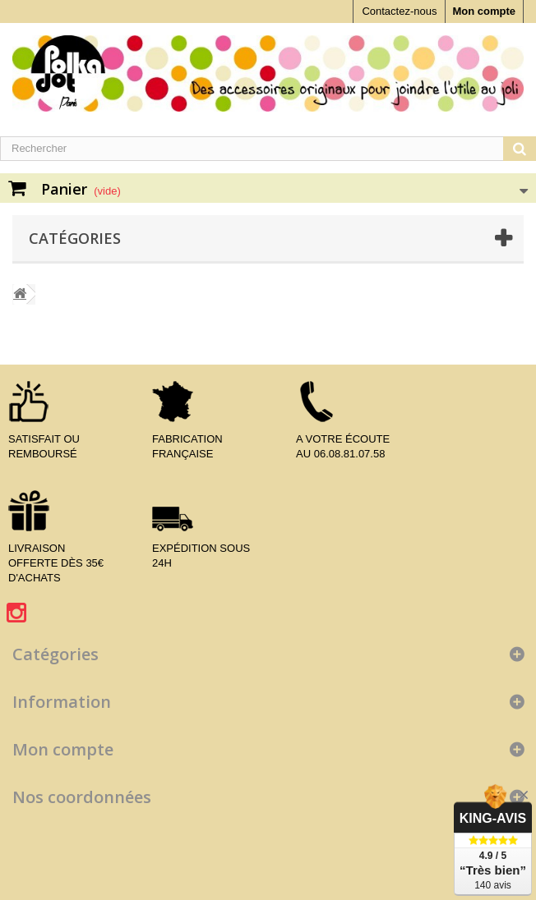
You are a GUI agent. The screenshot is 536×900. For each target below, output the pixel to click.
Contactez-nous (399, 11)
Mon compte (483, 11)
